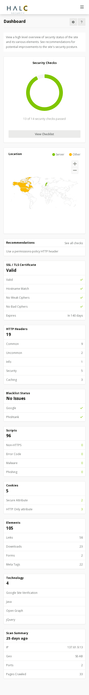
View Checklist (44, 134)
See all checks (74, 243)
